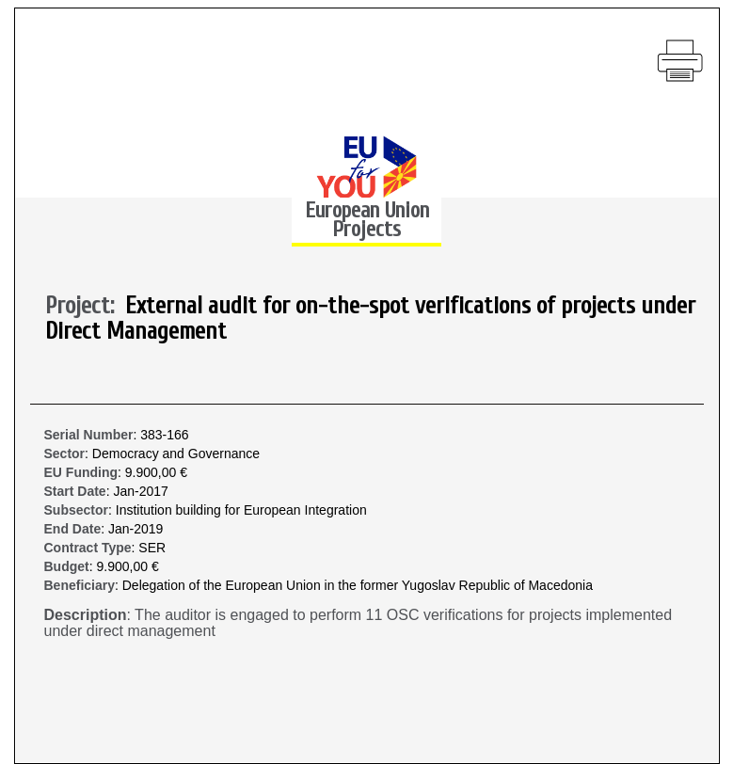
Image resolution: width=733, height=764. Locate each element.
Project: (85, 307)
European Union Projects (367, 220)
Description (85, 615)
